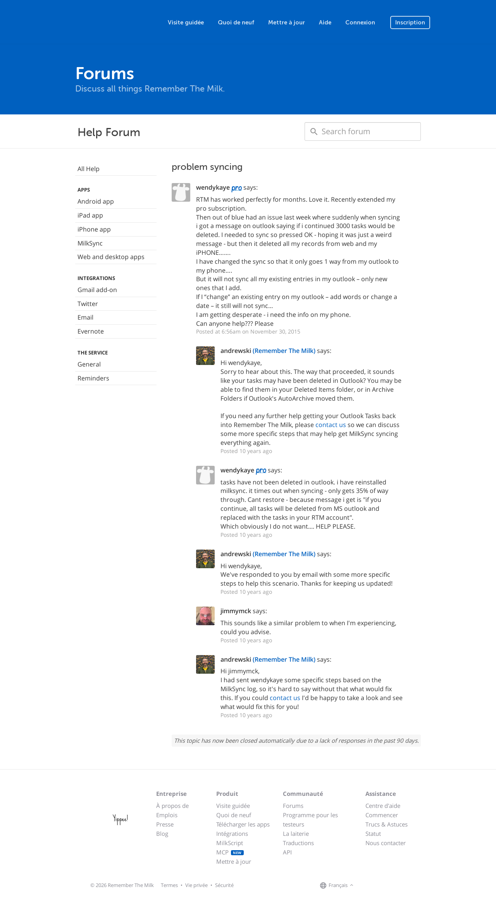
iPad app (90, 215)
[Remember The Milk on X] (377, 885)
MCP (230, 852)
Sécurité (224, 885)
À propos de (172, 805)
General (89, 364)
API (287, 852)
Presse (165, 824)
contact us (330, 424)
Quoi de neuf (236, 22)
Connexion (360, 22)
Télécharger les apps (243, 824)
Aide (325, 22)
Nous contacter (385, 843)
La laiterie (296, 833)
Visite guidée (186, 22)
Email (85, 317)
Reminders (93, 378)
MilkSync (90, 243)
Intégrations (232, 833)
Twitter (88, 303)
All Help (89, 168)
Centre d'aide (382, 805)
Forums (293, 805)
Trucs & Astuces (386, 824)
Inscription (410, 22)
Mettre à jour (286, 22)
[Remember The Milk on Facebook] (366, 885)
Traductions (298, 843)
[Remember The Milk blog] (387, 885)
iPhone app (94, 229)
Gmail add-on (97, 289)
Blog (162, 833)
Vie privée (196, 885)
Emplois (166, 815)
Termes (169, 885)
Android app (96, 201)
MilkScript (229, 843)
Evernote (91, 331)
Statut (373, 833)
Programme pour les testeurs (310, 819)
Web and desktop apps (111, 256)
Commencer (381, 815)
